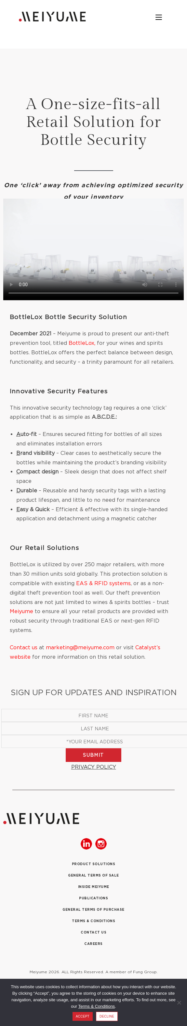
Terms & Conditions (96, 1006)
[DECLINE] (179, 1002)
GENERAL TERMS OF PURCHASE (93, 909)
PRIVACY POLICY (93, 767)
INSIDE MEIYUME (93, 887)
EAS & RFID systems (103, 583)
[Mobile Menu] (161, 18)
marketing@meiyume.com (80, 647)
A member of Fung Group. (131, 972)
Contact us (23, 647)
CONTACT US (93, 932)
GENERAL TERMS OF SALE (93, 875)
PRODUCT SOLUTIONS (93, 864)
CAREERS (93, 944)
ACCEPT (82, 1016)
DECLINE (107, 1016)
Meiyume (21, 611)
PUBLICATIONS (93, 898)
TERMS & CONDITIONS (93, 921)
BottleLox (81, 343)
